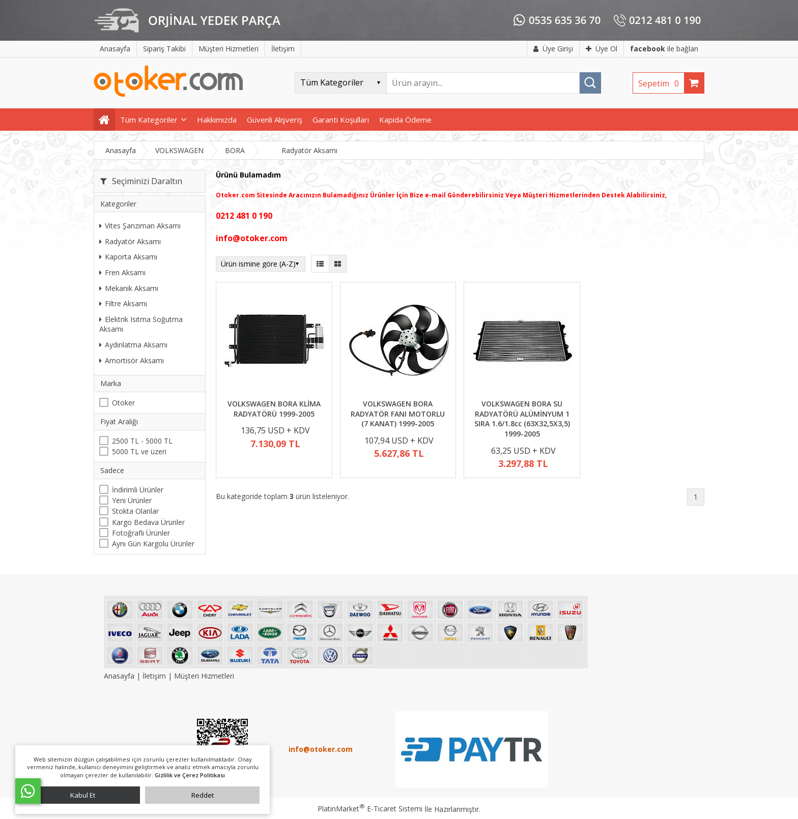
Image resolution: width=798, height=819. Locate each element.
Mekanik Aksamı (128, 288)
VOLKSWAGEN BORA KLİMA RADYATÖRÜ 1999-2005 (274, 409)
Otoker (123, 402)
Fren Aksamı (122, 272)
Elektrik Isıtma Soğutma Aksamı (141, 324)
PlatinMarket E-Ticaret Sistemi (370, 808)
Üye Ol (601, 48)
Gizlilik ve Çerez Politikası (190, 775)
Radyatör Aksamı (130, 241)
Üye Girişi (553, 48)
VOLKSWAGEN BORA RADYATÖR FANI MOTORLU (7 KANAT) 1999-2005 (398, 413)
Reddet (202, 795)
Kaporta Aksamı (128, 256)
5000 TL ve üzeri (139, 451)
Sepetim (661, 83)
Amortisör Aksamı (131, 360)
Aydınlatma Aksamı (133, 344)
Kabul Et (82, 795)
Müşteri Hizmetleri (204, 676)
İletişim (154, 676)
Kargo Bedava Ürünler (148, 522)
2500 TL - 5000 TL (142, 441)
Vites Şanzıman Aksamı (140, 225)
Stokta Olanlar (135, 511)
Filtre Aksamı (123, 303)
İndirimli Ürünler (137, 489)
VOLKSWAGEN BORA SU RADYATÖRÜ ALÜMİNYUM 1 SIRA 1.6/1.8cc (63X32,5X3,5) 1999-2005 (522, 418)
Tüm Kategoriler (149, 119)
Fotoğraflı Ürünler (141, 533)
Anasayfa (120, 676)
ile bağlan (664, 48)
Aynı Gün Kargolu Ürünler (153, 543)
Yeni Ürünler (132, 500)
